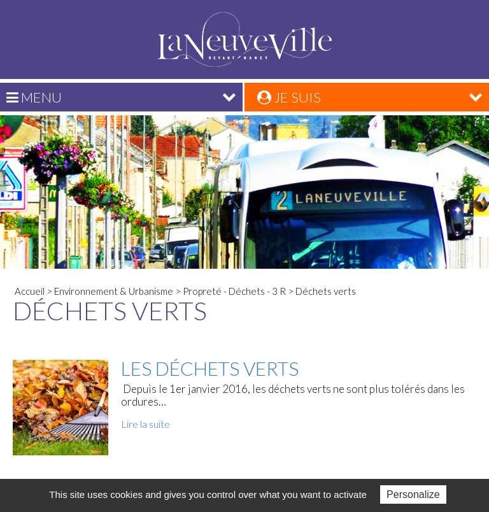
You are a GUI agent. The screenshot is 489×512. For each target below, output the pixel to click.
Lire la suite (145, 424)
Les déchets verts (210, 368)
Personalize (413, 494)
